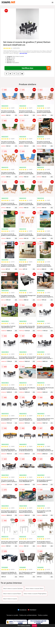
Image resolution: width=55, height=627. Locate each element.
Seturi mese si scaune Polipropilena (35, 594)
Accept (34, 625)
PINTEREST (32, 610)
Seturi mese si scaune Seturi (34, 588)
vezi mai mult (23, 53)
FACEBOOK (22, 610)
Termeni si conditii (12, 615)
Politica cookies (43, 615)
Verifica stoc (36, 68)
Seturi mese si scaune (10, 599)
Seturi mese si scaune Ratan (12, 594)
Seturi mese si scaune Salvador (13, 588)
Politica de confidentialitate (28, 615)
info (16, 115)
